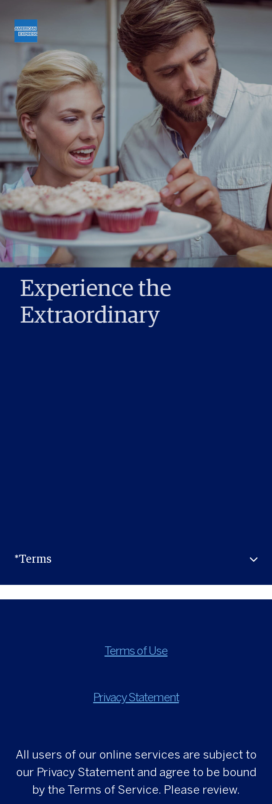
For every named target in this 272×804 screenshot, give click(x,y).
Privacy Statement (136, 698)
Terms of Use (136, 651)
